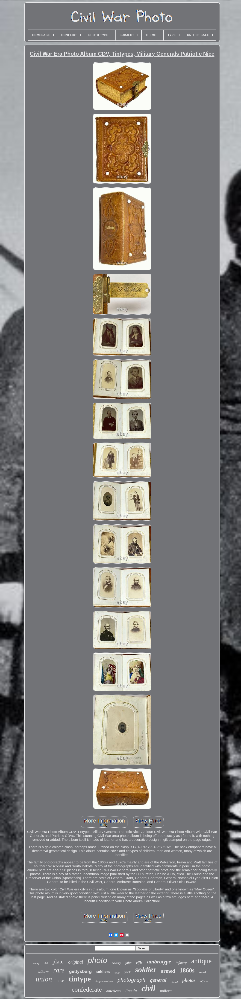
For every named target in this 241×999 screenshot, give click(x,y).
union (44, 979)
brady (117, 973)
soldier (145, 970)
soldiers (103, 971)
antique (201, 961)
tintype (80, 979)
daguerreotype (104, 981)
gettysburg (80, 971)
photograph (131, 979)
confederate (87, 989)
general (158, 980)
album (43, 971)
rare (59, 970)
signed (174, 982)
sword (202, 972)
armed (168, 971)
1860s (186, 970)
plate (58, 961)
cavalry (116, 963)
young (36, 963)
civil (148, 988)
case (60, 980)
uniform (166, 991)
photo (97, 960)
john (128, 963)
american (113, 991)
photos (188, 980)
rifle (139, 963)
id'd (46, 963)
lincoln (131, 990)
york (127, 972)
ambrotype (159, 962)
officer (204, 981)
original (75, 962)
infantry (181, 963)
